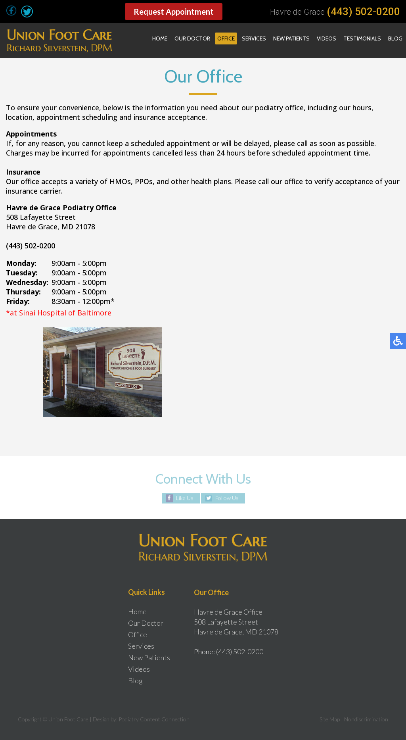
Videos (326, 38)
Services (254, 38)
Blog (395, 38)
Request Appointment (174, 11)
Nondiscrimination (366, 719)
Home (159, 38)
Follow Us (227, 498)
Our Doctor (192, 38)
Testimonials (362, 38)
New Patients (291, 38)
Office (226, 38)
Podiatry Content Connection (154, 719)
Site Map (330, 719)
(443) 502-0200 (363, 11)
